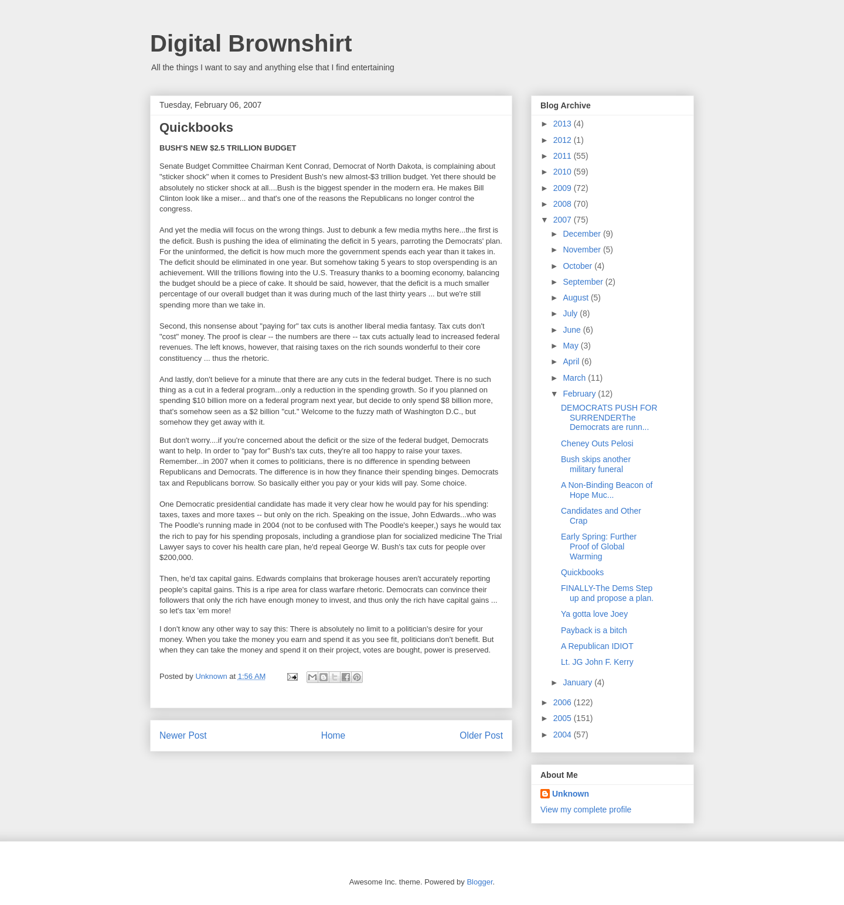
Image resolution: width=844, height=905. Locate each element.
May (571, 345)
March (575, 378)
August (576, 297)
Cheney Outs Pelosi (597, 443)
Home (333, 735)
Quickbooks (582, 572)
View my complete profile (585, 809)
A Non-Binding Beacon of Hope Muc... (606, 490)
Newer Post (183, 735)
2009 (563, 188)
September (584, 281)
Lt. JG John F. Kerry (597, 662)
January (578, 682)
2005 (563, 718)
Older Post (481, 735)
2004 (563, 734)
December (583, 233)
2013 (563, 123)
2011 (563, 155)
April (572, 361)
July (571, 313)
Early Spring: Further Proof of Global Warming (599, 546)
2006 (563, 702)
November (583, 249)
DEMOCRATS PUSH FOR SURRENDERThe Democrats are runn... (609, 417)
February (580, 393)
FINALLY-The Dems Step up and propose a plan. (607, 593)
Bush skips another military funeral (596, 464)
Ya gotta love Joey (594, 614)
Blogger (479, 881)
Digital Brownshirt (251, 43)
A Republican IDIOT (597, 646)
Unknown (570, 793)
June (573, 329)
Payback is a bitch (594, 630)
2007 (563, 219)
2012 (563, 140)
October (578, 266)
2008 (563, 204)
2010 (563, 171)
